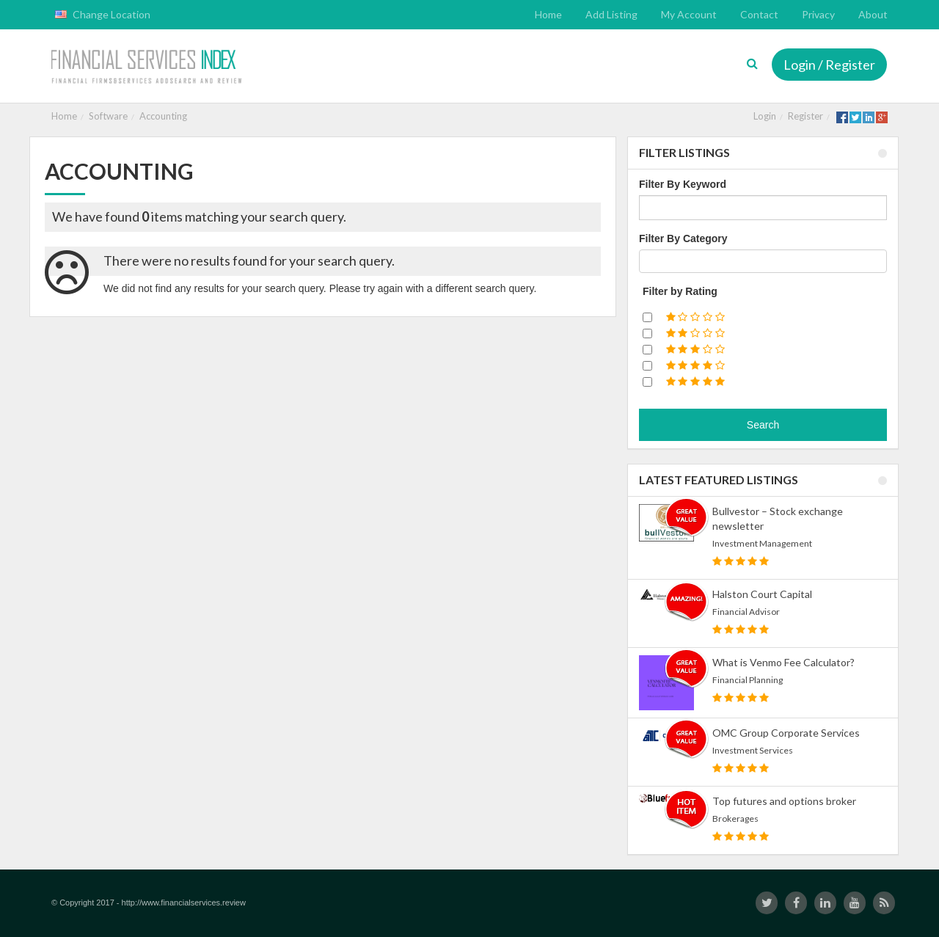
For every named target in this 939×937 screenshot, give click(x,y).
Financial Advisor (746, 611)
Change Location (102, 14)
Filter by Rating (680, 291)
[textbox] (647, 261)
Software (108, 116)
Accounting (163, 116)
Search (763, 425)
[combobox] (763, 261)
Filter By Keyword (682, 184)
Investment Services (752, 750)
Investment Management (762, 543)
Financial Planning (747, 679)
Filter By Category (683, 238)
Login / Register (829, 64)
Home (64, 116)
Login (764, 116)
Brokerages (735, 818)
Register (805, 116)
